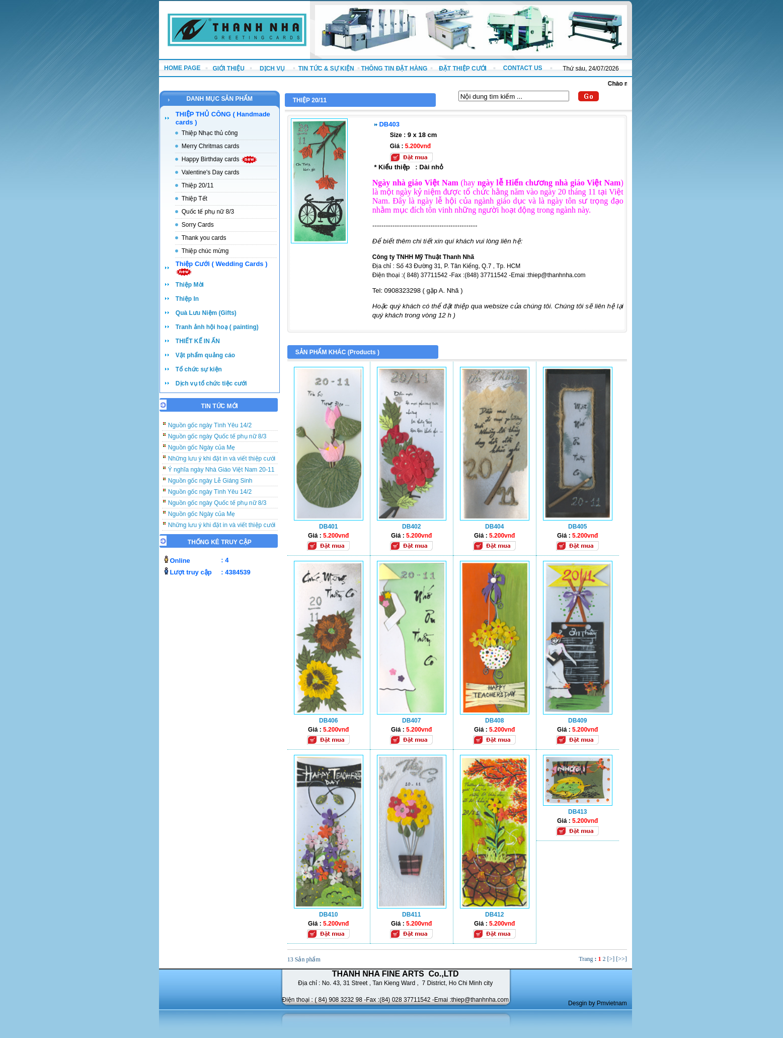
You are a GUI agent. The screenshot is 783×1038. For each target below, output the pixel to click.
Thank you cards (204, 237)
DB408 (494, 720)
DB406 (328, 720)
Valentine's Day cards (211, 172)
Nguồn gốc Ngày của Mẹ (201, 453)
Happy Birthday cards (220, 159)
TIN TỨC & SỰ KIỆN (326, 68)
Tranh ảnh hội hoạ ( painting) (217, 327)
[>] (610, 958)
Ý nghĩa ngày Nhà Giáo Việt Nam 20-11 (221, 475)
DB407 (411, 720)
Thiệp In (187, 298)
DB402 (411, 526)
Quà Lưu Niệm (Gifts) (206, 312)
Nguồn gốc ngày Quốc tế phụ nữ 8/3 (217, 441)
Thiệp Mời (190, 284)
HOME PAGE (182, 68)
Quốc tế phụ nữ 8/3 (208, 211)
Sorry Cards (198, 224)
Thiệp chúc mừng (205, 250)
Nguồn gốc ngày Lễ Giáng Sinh (210, 486)
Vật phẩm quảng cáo (205, 355)
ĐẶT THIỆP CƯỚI (463, 68)
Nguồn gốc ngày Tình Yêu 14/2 (210, 430)
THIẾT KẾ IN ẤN (198, 341)
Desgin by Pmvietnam (597, 1003)
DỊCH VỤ (272, 68)
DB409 (577, 720)
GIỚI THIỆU (229, 68)
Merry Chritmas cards (211, 146)
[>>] (621, 958)
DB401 (328, 526)
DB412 (494, 914)
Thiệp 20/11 (198, 185)
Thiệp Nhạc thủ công (210, 133)
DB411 (411, 914)
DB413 (577, 811)
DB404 (494, 526)
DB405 (577, 526)
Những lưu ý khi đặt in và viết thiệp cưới (221, 464)
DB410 (328, 914)
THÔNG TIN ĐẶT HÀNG (394, 68)
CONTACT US (522, 68)
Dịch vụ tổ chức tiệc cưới (211, 383)
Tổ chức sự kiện (199, 369)
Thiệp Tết (194, 198)
